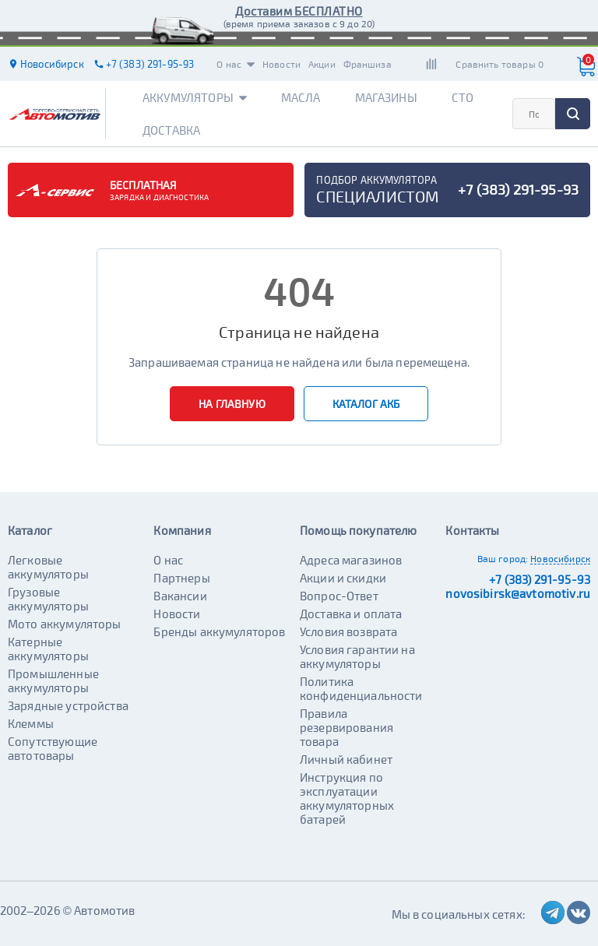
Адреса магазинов (351, 560)
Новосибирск (560, 558)
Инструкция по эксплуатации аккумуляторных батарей (347, 798)
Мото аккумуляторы (64, 624)
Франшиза (367, 63)
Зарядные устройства (68, 705)
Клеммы (31, 723)
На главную (232, 403)
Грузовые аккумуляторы (48, 599)
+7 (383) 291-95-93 (539, 579)
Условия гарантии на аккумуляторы (357, 656)
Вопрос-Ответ (339, 596)
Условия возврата (348, 631)
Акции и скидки (343, 578)
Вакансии (179, 596)
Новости (281, 63)
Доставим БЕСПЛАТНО (298, 11)
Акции (322, 63)
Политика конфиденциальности (361, 688)
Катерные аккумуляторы (48, 649)
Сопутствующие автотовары (52, 748)
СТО (462, 97)
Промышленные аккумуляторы (53, 680)
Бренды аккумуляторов (219, 631)
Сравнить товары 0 (499, 63)
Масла (301, 97)
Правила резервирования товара (346, 727)
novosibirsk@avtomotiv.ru (517, 593)
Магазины (386, 97)
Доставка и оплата (351, 614)
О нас (235, 63)
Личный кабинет (346, 759)
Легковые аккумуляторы (48, 567)
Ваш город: (503, 558)
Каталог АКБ (366, 403)
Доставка (171, 130)
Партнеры (181, 578)
